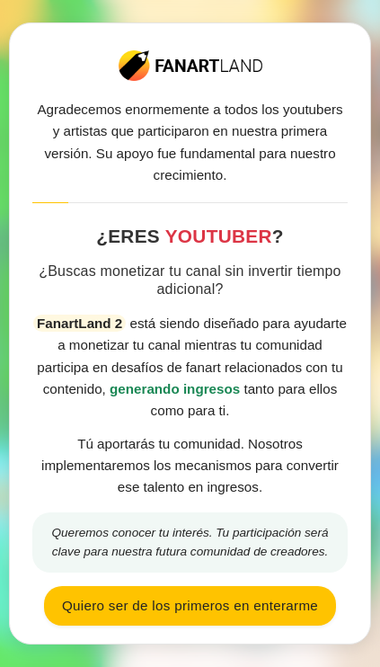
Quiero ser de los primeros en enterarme (190, 605)
